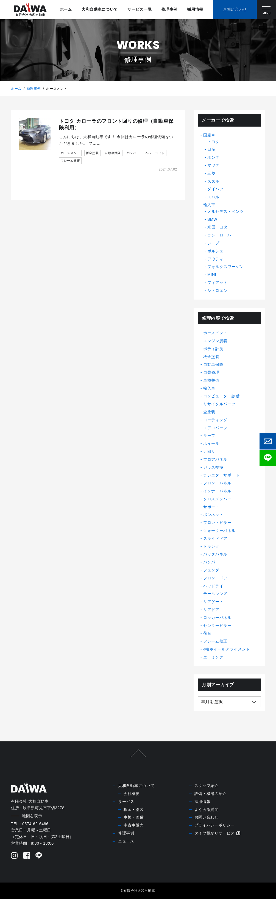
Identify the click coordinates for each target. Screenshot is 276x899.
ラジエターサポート (221, 475)
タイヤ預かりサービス (217, 833)
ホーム (66, 9)
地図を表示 (32, 816)
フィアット (217, 282)
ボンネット (213, 514)
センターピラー (217, 625)
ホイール (211, 443)
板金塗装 (211, 356)
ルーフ (209, 435)
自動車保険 (213, 364)
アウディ (215, 259)
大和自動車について (100, 9)
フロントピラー (217, 522)
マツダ (213, 165)
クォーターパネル (219, 530)
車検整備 (211, 380)
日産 (211, 149)
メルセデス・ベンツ (225, 211)
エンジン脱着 (215, 341)
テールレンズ (215, 593)
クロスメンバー (217, 499)
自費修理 (211, 372)
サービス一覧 (139, 9)
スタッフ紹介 (206, 785)
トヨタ (213, 141)
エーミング (213, 657)
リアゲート (213, 601)
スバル (213, 197)
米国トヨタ (217, 227)
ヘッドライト (215, 586)
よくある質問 (206, 809)
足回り (209, 451)
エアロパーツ (215, 428)
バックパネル (215, 554)
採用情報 (195, 9)
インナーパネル (217, 491)
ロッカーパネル (217, 617)
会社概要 (132, 793)
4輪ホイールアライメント (226, 649)
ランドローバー (221, 235)
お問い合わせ (206, 817)
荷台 (207, 633)
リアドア (211, 609)
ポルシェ (215, 251)
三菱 (211, 173)
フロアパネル (215, 459)
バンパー (211, 562)
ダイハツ (215, 189)
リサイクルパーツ (219, 404)
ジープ (213, 243)
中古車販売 (134, 825)
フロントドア (215, 578)
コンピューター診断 (221, 396)
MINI (211, 274)
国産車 (209, 135)
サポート (211, 507)
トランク (211, 546)
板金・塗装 (134, 809)
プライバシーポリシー (214, 825)
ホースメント (215, 333)
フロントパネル (217, 483)
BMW (212, 219)
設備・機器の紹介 (210, 793)
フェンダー (213, 570)
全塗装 (209, 412)
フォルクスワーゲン (225, 266)
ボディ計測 (213, 349)
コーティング (215, 420)
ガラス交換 (213, 467)
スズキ (213, 181)
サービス (126, 801)
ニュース (126, 841)
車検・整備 (134, 817)
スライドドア (215, 538)
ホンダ (213, 157)
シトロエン (217, 290)
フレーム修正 (215, 641)
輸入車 (209, 205)
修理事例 (169, 9)
